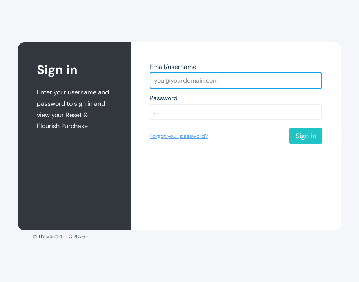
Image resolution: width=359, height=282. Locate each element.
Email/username (173, 67)
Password (164, 98)
